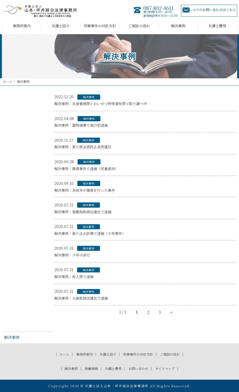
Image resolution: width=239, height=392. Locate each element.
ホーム (7, 81)
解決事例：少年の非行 (72, 254)
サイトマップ (167, 368)
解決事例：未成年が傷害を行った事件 (84, 190)
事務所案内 (22, 25)
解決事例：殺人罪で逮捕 (74, 276)
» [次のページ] (171, 312)
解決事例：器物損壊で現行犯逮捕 (81, 125)
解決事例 (178, 25)
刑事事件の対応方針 (100, 25)
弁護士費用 (217, 25)
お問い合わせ (139, 368)
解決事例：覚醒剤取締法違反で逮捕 (82, 211)
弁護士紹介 (61, 25)
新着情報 (90, 368)
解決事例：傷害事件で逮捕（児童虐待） (86, 168)
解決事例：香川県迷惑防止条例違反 (82, 146)
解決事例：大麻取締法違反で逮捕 (81, 298)
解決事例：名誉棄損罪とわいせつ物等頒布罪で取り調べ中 (100, 103)
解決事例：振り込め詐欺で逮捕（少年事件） (90, 233)
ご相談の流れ (139, 25)
